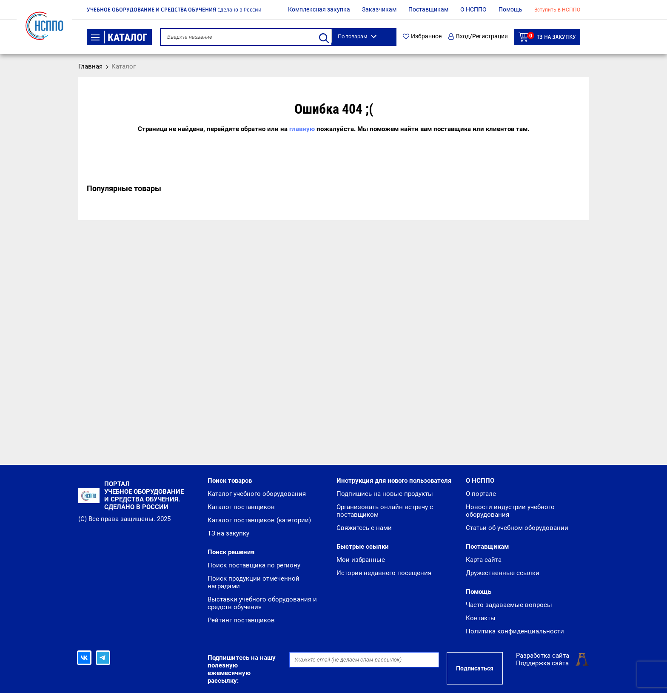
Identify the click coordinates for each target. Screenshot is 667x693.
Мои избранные (360, 560)
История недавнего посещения (383, 573)
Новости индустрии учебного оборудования (510, 510)
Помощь (510, 9)
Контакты (481, 618)
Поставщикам (428, 9)
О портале (481, 494)
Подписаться (474, 668)
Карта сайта (484, 560)
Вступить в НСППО (557, 10)
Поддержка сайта (542, 663)
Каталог (119, 37)
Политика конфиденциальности (515, 631)
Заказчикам (379, 9)
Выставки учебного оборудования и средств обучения (262, 603)
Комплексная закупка (319, 9)
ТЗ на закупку (547, 37)
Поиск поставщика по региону (254, 565)
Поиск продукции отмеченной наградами (253, 582)
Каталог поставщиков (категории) (259, 520)
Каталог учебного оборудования (257, 494)
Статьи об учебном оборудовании (517, 528)
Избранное (422, 36)
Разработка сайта (542, 655)
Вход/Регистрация (478, 36)
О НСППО (473, 9)
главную (302, 129)
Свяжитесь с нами (364, 528)
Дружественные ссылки (502, 573)
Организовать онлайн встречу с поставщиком (384, 510)
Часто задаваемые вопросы (509, 605)
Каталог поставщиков (241, 507)
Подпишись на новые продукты (384, 494)
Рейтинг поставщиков (241, 620)
